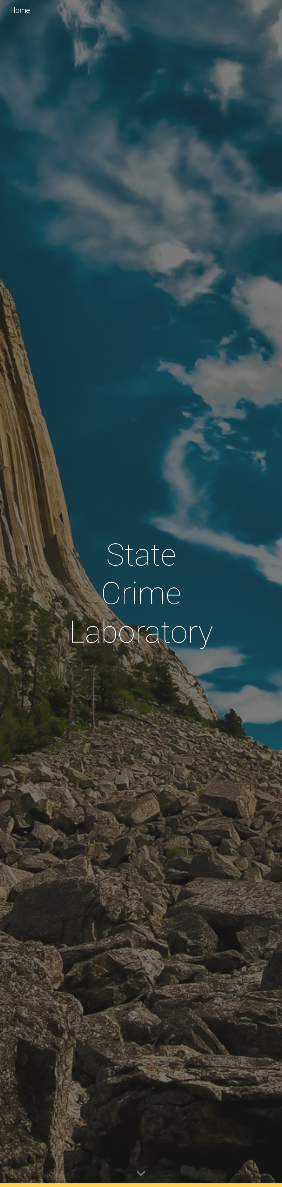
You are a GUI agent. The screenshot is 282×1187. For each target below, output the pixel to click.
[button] (141, 1174)
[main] (141, 593)
